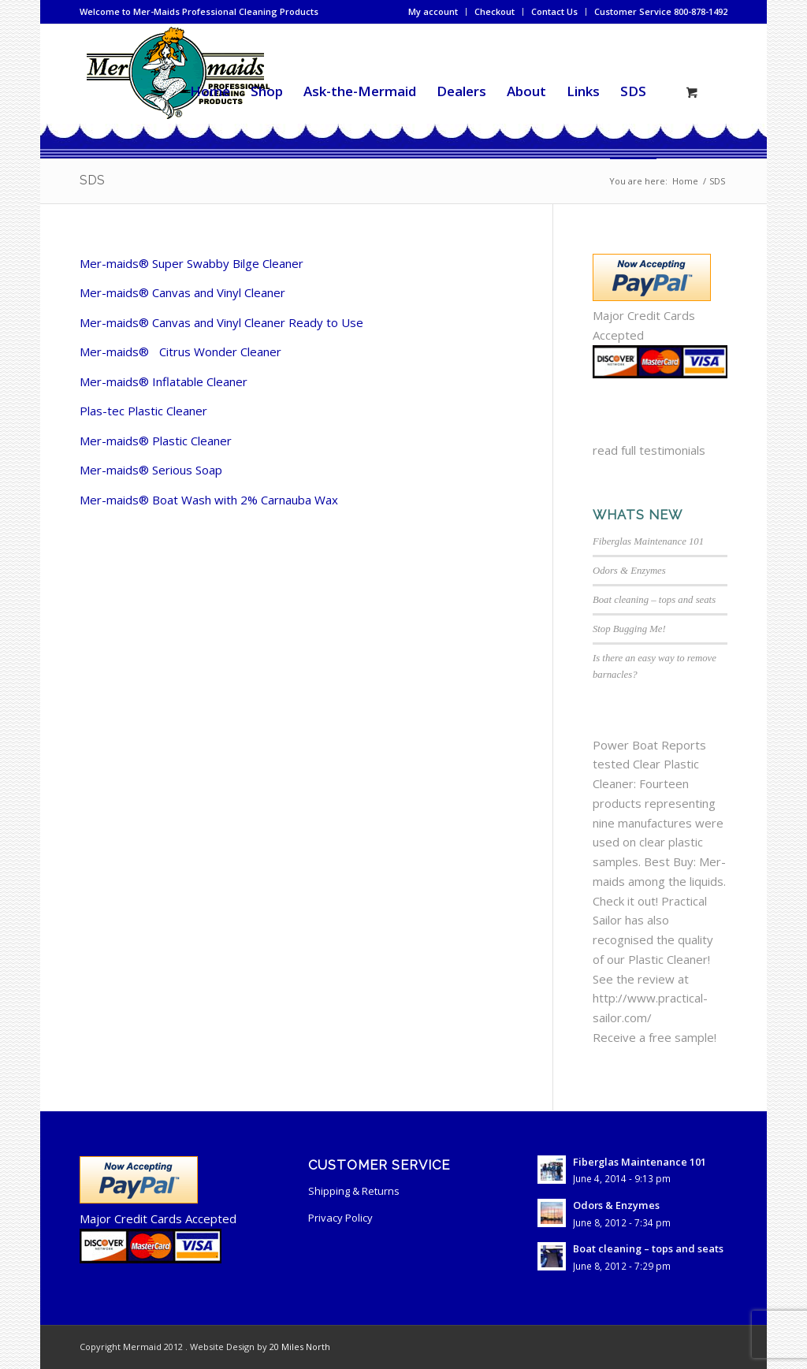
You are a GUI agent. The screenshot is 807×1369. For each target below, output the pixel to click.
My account (433, 11)
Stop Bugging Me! (629, 628)
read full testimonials (649, 450)
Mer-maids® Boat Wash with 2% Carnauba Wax (209, 500)
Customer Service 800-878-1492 (660, 11)
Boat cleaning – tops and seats (654, 599)
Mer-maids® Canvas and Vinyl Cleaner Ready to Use (221, 322)
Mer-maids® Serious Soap (151, 470)
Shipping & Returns (354, 1191)
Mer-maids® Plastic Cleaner (156, 440)
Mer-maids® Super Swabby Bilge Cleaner (191, 263)
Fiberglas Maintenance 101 (648, 541)
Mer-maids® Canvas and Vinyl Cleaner (182, 292)
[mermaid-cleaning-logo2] (177, 91)
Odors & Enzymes (629, 570)
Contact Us (554, 11)
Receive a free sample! (654, 1037)
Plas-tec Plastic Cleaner (143, 411)
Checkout (494, 11)
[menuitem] (433, 12)
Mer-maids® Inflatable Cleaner (163, 381)
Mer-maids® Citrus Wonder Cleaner (180, 351)
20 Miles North (300, 1346)
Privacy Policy (340, 1218)
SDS (92, 180)
